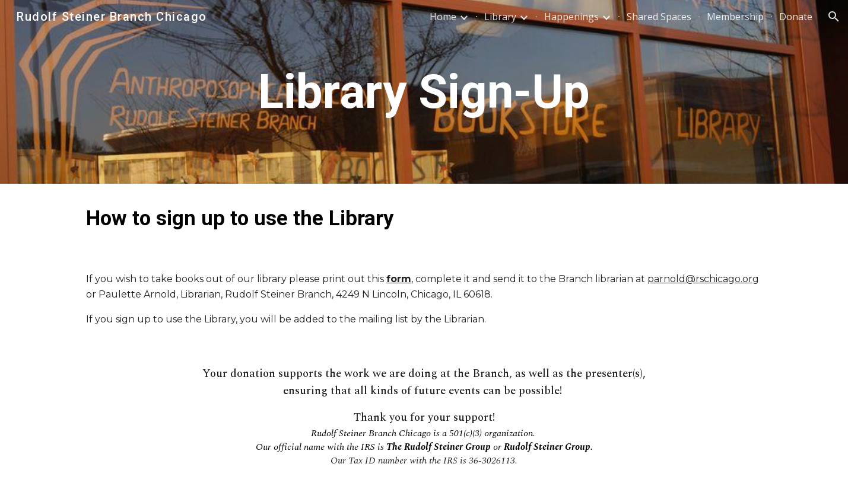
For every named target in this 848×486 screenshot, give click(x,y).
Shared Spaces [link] (659, 16)
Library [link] (500, 16)
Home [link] (443, 16)
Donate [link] (795, 16)
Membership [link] (735, 16)
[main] (424, 92)
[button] (834, 16)
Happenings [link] (571, 16)
